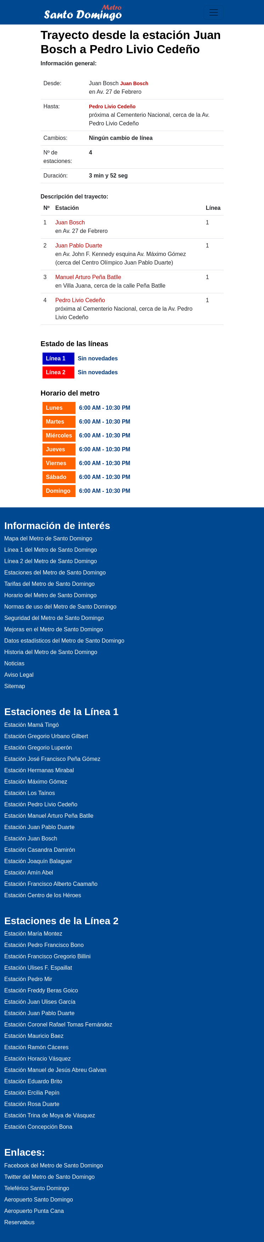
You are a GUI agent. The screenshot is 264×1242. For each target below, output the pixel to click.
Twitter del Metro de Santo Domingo (49, 1177)
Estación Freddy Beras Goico (41, 990)
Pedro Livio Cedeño (80, 300)
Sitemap (14, 686)
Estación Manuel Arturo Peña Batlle (49, 816)
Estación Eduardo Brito (33, 1081)
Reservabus (19, 1222)
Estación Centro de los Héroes (42, 895)
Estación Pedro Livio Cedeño (40, 804)
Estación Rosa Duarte (32, 1104)
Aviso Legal (18, 675)
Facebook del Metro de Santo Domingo (53, 1165)
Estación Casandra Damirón (39, 850)
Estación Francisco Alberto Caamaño (50, 884)
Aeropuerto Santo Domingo (38, 1200)
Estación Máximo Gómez (35, 782)
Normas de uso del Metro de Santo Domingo (60, 607)
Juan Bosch (70, 222)
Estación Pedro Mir (28, 979)
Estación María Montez (33, 934)
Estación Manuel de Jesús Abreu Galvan (55, 1070)
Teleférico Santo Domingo (36, 1188)
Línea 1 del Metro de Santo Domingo (50, 550)
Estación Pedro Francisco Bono (44, 945)
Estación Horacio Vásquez (37, 1059)
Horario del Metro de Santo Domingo (50, 595)
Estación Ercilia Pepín (32, 1093)
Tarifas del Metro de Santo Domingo (49, 584)
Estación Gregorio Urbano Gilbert (46, 736)
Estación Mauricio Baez (33, 1036)
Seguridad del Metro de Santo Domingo (54, 618)
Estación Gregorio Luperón (38, 748)
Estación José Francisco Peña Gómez (52, 759)
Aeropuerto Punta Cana (34, 1211)
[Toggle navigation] (214, 12)
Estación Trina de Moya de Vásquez (49, 1115)
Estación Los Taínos (29, 793)
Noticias (14, 663)
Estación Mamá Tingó (31, 725)
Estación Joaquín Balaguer (38, 861)
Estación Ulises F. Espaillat (38, 968)
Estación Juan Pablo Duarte (39, 827)
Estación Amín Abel (28, 873)
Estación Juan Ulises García (39, 1002)
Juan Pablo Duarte (78, 246)
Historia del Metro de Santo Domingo (50, 652)
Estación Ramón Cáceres (36, 1047)
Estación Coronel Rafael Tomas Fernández (58, 1025)
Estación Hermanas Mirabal (39, 770)
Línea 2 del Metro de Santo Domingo (50, 561)
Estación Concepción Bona (38, 1127)
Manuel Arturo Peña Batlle (88, 277)
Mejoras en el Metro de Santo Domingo (53, 629)
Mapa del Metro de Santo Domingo (48, 538)
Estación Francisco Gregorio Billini (47, 956)
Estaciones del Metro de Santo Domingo (55, 573)
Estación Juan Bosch (30, 838)
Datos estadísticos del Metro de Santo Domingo (64, 641)
